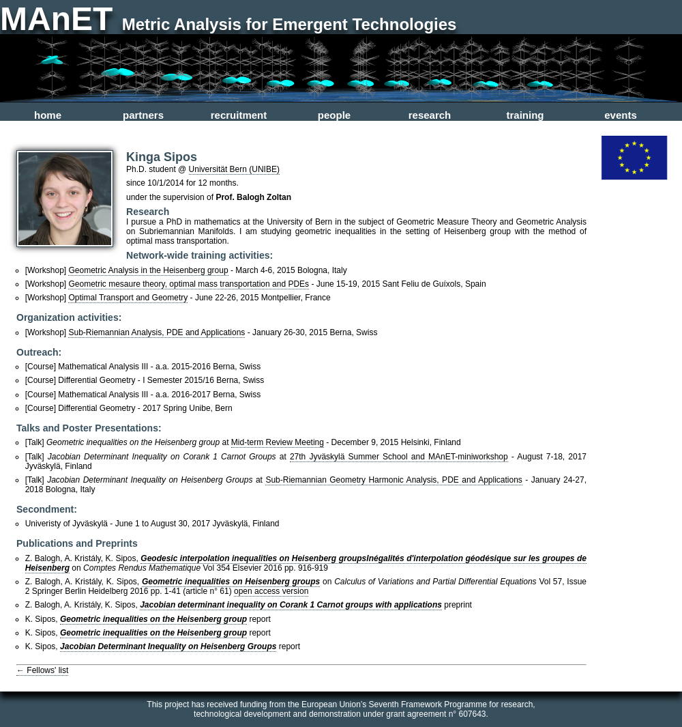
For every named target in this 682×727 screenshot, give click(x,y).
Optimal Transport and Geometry (128, 297)
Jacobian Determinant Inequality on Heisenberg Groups (168, 646)
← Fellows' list (42, 670)
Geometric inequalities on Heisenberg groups (231, 581)
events (620, 115)
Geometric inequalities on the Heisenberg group (153, 619)
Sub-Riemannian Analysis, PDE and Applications (156, 332)
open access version (271, 591)
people (334, 115)
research (430, 115)
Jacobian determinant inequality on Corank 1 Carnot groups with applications (291, 605)
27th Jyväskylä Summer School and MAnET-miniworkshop (399, 456)
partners (143, 115)
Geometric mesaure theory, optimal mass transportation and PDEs (188, 284)
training (525, 115)
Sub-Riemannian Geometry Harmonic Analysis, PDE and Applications (393, 480)
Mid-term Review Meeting (277, 442)
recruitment (239, 115)
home (47, 115)
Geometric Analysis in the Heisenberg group (148, 270)
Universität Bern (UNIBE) (234, 169)
